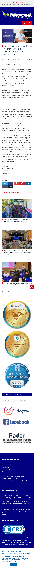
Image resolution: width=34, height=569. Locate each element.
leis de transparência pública (10, 544)
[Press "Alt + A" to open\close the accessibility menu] (32, 287)
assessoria (15, 540)
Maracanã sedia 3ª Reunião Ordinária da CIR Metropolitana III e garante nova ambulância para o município (18, 252)
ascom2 (7, 59)
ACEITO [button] (13, 565)
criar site (13, 538)
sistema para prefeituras (24, 538)
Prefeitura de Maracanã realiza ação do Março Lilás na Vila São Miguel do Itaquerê (17, 4)
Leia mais (17, 560)
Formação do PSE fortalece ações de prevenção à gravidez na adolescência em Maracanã (18, 284)
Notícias (29, 59)
